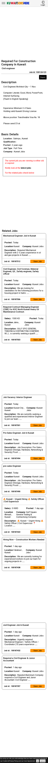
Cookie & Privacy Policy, (10, 761)
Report (42, 77)
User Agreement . (30, 761)
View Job (37, 261)
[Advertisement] (24, 33)
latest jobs (26, 168)
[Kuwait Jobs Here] (18, 4)
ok (37, 761)
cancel (42, 761)
